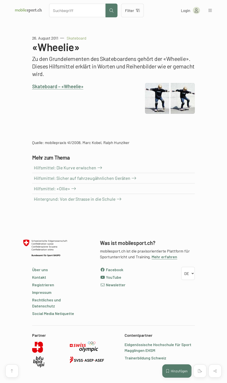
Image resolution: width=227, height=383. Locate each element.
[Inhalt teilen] (215, 371)
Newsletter (112, 284)
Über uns (40, 269)
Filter (132, 10)
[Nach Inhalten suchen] (77, 10)
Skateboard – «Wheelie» (57, 86)
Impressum (41, 292)
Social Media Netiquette (53, 313)
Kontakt (39, 277)
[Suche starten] (111, 10)
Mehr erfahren (164, 256)
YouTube (110, 277)
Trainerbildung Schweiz (145, 357)
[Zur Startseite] (28, 10)
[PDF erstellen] (200, 371)
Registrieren (43, 284)
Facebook (111, 269)
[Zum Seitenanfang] (12, 371)
